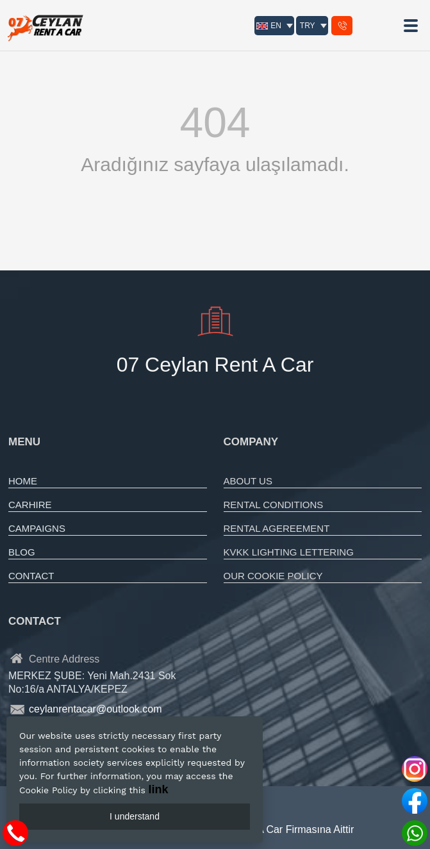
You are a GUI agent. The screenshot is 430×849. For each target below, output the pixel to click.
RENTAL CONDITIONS (274, 504)
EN (268, 25)
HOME (22, 480)
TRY (307, 25)
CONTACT (31, 575)
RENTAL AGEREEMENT (277, 528)
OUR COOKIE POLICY (273, 575)
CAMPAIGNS (36, 528)
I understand (135, 816)
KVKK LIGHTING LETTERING (289, 552)
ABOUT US (248, 480)
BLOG (21, 552)
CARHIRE (30, 504)
